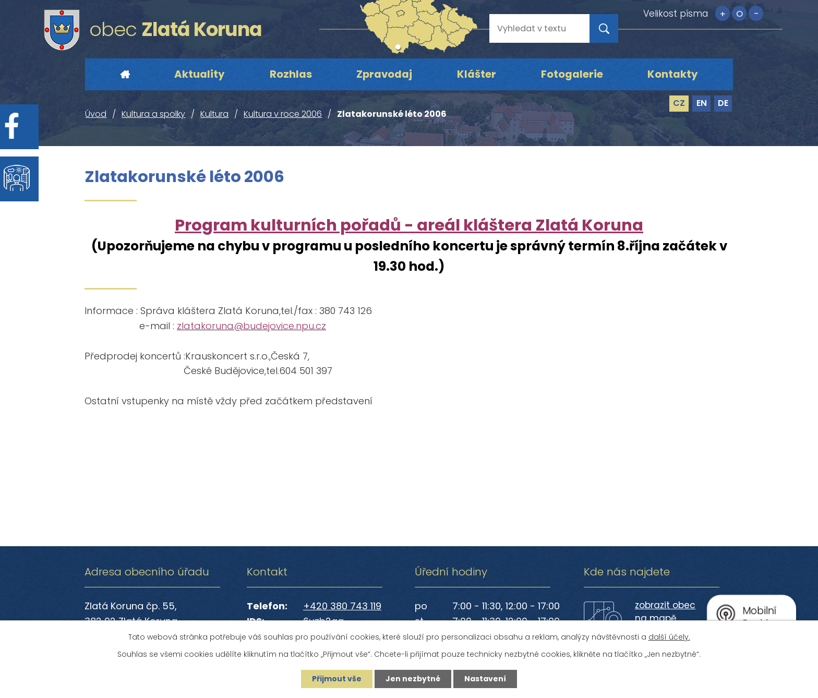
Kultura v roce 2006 (283, 114)
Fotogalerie (572, 74)
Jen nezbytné (413, 678)
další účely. (669, 637)
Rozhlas (291, 74)
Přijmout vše (337, 678)
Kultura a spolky (153, 114)
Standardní (739, 13)
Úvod (124, 74)
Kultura (214, 114)
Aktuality (199, 74)
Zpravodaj (384, 74)
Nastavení (485, 678)
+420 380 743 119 (342, 605)
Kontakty (672, 74)
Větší (722, 13)
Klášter (476, 74)
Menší (756, 13)
